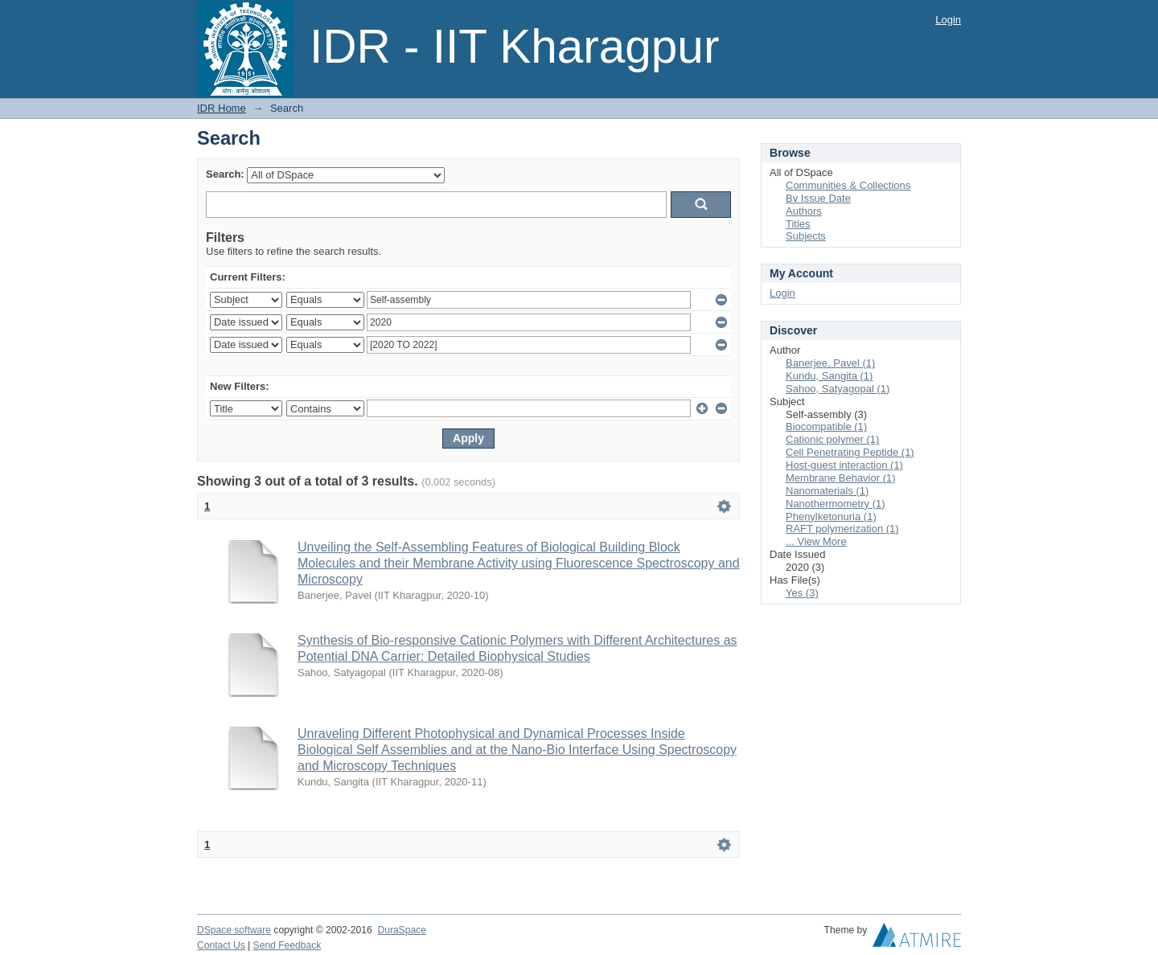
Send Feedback (287, 945)
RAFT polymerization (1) (842, 529)
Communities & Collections (848, 185)
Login (948, 20)
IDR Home (221, 108)
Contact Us (221, 945)
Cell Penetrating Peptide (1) (850, 452)
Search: (225, 174)
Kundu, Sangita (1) (829, 376)
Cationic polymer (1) (832, 439)
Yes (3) (802, 593)
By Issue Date (818, 198)
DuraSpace (401, 930)
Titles (798, 224)
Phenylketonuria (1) (831, 516)
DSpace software (234, 930)
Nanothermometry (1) (835, 504)
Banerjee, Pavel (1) (830, 363)
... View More (816, 541)
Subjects (806, 236)
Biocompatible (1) (826, 426)
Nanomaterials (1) (827, 491)
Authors (804, 211)
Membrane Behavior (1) (841, 478)
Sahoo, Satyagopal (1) (837, 389)
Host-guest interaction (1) (844, 465)
